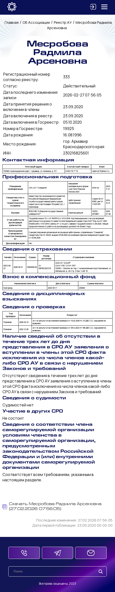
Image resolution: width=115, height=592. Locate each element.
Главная (12, 22)
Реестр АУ (63, 22)
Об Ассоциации (36, 22)
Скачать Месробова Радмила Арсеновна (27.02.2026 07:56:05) (52, 507)
